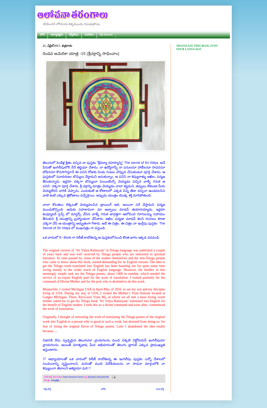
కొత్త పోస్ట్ (47, 389)
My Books (106, 34)
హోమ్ (103, 389)
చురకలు (89, 34)
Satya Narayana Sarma (73, 377)
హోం (42, 34)
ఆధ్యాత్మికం (57, 34)
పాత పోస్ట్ (160, 389)
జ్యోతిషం (74, 34)
